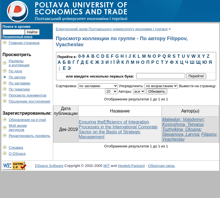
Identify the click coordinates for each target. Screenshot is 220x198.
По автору (17, 77)
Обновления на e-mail (27, 120)
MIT (106, 166)
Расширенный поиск (17, 36)
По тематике (19, 89)
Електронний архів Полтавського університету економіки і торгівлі (112, 29)
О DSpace (17, 154)
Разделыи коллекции (19, 63)
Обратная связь (161, 166)
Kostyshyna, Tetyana (182, 124)
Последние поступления (29, 101)
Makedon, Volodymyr (183, 119)
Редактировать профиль (29, 136)
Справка (16, 147)
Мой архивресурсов (18, 127)
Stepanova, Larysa (180, 134)
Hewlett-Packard (131, 166)
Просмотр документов (27, 95)
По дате (15, 71)
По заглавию (20, 83)
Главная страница (24, 43)
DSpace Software (49, 166)
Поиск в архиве (16, 26)
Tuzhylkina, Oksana (181, 129)
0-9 (81, 56)
